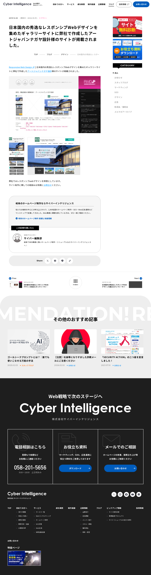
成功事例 (81, 4)
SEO (116, 92)
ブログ (111, 4)
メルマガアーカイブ (123, 111)
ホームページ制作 (42, 520)
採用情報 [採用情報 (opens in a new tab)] (122, 4)
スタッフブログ (121, 82)
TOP (9, 508)
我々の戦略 (22, 512)
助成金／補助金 (121, 106)
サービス (70, 4)
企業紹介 (85, 512)
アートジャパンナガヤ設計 (39, 71)
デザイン (44, 18)
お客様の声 (22, 528)
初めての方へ (58, 4)
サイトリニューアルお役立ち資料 (120, 520)
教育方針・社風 (23, 524)
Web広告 (39, 528)
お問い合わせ (141, 4)
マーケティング (121, 87)
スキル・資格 (86, 524)
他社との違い (22, 516)
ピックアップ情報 (114, 508)
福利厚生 (85, 528)
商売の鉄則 (22, 520)
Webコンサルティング (43, 516)
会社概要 (85, 516)
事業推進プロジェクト (116, 516)
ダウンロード (75, 468)
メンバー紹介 (86, 520)
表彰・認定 (86, 532)
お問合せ (48, 185)
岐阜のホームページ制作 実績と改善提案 (35, 218)
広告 (116, 102)
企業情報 (101, 4)
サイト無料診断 (114, 512)
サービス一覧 (40, 512)
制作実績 (91, 4)
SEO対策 (39, 524)
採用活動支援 (40, 532)
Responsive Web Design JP (22, 67)
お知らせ (118, 77)
